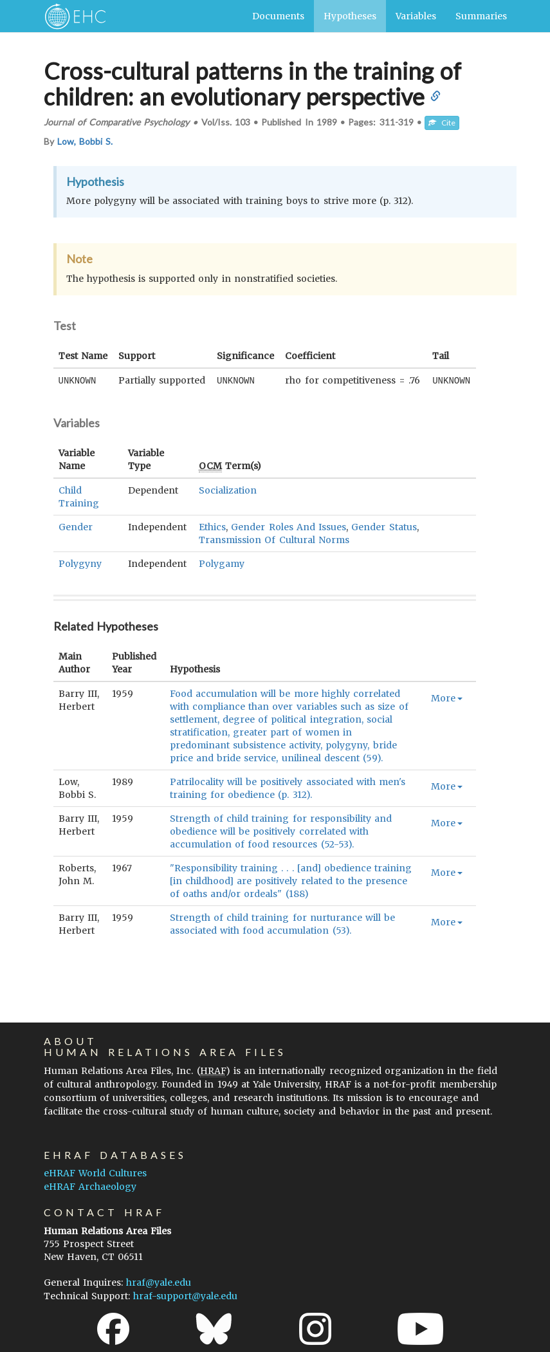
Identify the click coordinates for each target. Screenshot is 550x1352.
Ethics (212, 526)
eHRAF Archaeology (90, 1186)
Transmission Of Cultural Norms (274, 539)
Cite (441, 122)
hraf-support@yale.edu (185, 1295)
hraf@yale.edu (158, 1282)
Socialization (228, 489)
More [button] (447, 697)
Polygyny (80, 563)
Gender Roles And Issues (288, 526)
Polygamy (221, 563)
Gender (76, 526)
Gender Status (383, 526)
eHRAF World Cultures (95, 1172)
